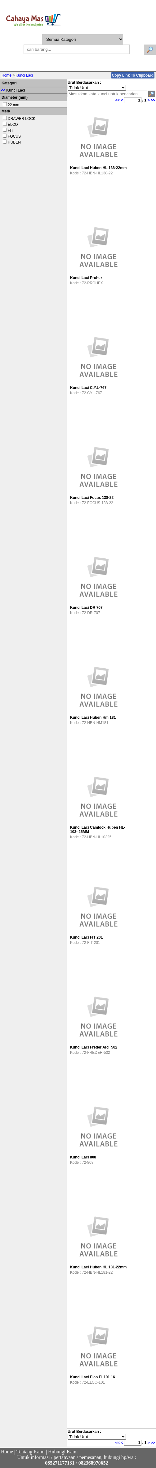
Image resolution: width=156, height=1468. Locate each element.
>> (153, 100)
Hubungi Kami (63, 1451)
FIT (10, 130)
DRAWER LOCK (21, 118)
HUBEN (14, 142)
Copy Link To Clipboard (133, 75)
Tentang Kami (30, 1451)
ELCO (13, 124)
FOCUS (14, 136)
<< (3, 90)
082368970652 (93, 1463)
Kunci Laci (24, 75)
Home (6, 75)
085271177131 (59, 1463)
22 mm (13, 105)
